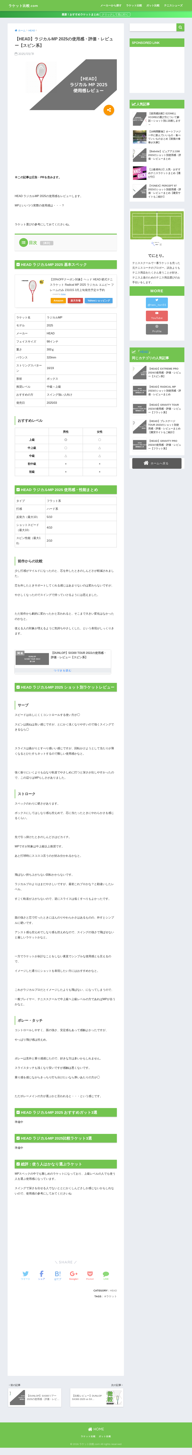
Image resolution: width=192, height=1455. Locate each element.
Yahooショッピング (65, 306)
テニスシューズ (173, 5)
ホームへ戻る (156, 463)
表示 (46, 243)
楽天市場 (77, 300)
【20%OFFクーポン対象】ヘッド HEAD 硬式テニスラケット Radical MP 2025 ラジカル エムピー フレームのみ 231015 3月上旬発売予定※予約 (82, 284)
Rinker (63, 294)
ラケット (111, 1303)
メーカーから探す (111, 5)
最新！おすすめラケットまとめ (80, 14)
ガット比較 (153, 5)
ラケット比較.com (27, 5)
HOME (96, 1436)
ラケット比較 (134, 5)
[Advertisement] (44, 145)
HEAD (113, 1297)
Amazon (59, 300)
